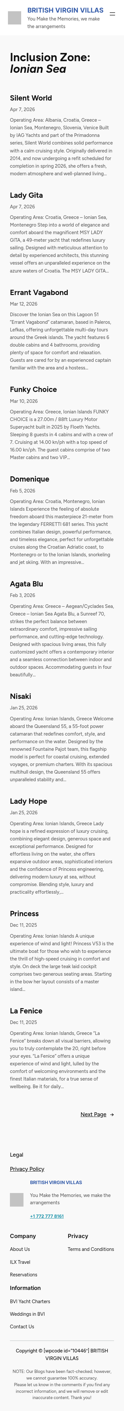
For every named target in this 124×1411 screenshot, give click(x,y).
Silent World (31, 98)
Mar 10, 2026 (24, 401)
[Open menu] (112, 14)
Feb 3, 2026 (22, 595)
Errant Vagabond (39, 292)
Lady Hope (28, 801)
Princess (24, 913)
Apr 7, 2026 (22, 109)
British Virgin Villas (65, 10)
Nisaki (20, 696)
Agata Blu (26, 583)
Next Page (97, 1114)
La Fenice (26, 1010)
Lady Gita (26, 195)
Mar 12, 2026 (23, 304)
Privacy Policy (27, 1169)
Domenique (29, 479)
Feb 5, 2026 (22, 491)
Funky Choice (33, 389)
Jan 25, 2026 (24, 708)
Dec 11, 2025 (23, 925)
